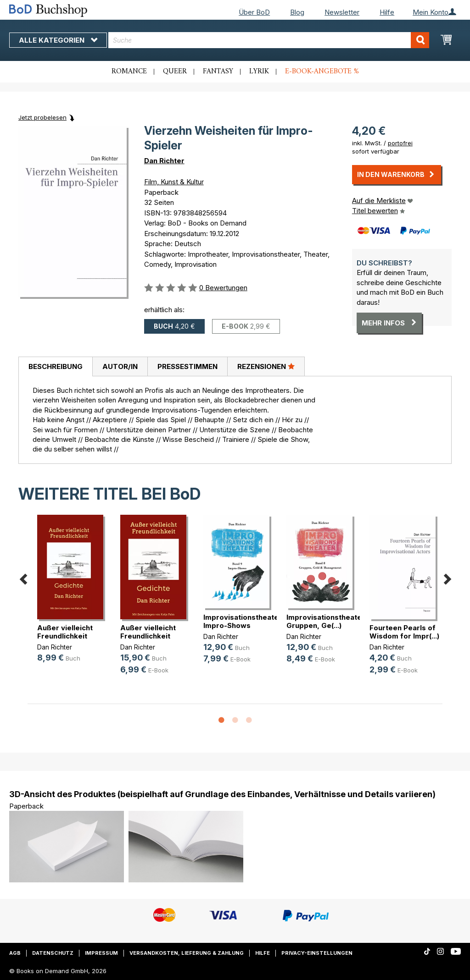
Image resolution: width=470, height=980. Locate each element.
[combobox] (268, 40)
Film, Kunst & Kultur (174, 181)
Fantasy (218, 71)
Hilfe (387, 12)
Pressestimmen (187, 366)
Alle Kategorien (58, 40)
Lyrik (259, 71)
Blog (297, 12)
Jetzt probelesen (42, 117)
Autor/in (120, 366)
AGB (15, 953)
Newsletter (342, 12)
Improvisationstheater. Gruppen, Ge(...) (326, 621)
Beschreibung (55, 366)
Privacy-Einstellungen (316, 953)
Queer (175, 71)
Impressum (101, 953)
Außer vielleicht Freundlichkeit (65, 631)
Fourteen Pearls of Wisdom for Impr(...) (404, 631)
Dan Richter (164, 160)
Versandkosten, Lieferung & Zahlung (186, 953)
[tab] (55, 367)
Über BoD (254, 12)
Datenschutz (52, 953)
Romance (129, 71)
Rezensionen (266, 366)
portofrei (400, 143)
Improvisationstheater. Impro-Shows (243, 621)
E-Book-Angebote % (322, 71)
